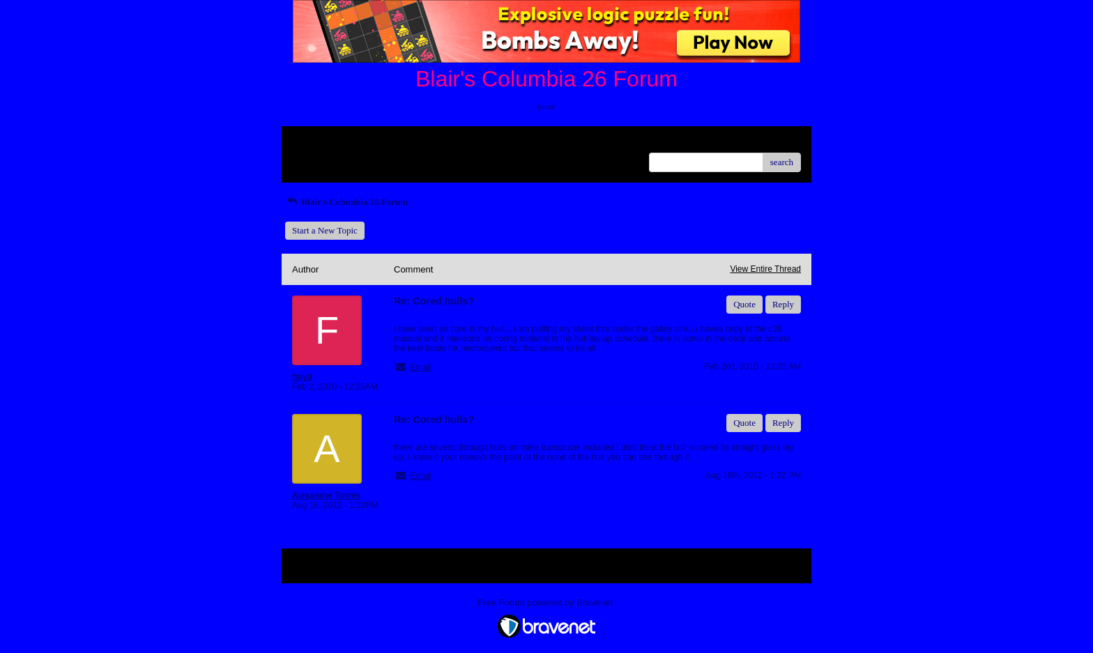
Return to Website (324, 142)
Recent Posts (315, 158)
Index (379, 142)
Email (420, 367)
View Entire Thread (765, 269)
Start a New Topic (325, 230)
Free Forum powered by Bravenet (546, 602)
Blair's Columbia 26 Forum (346, 202)
